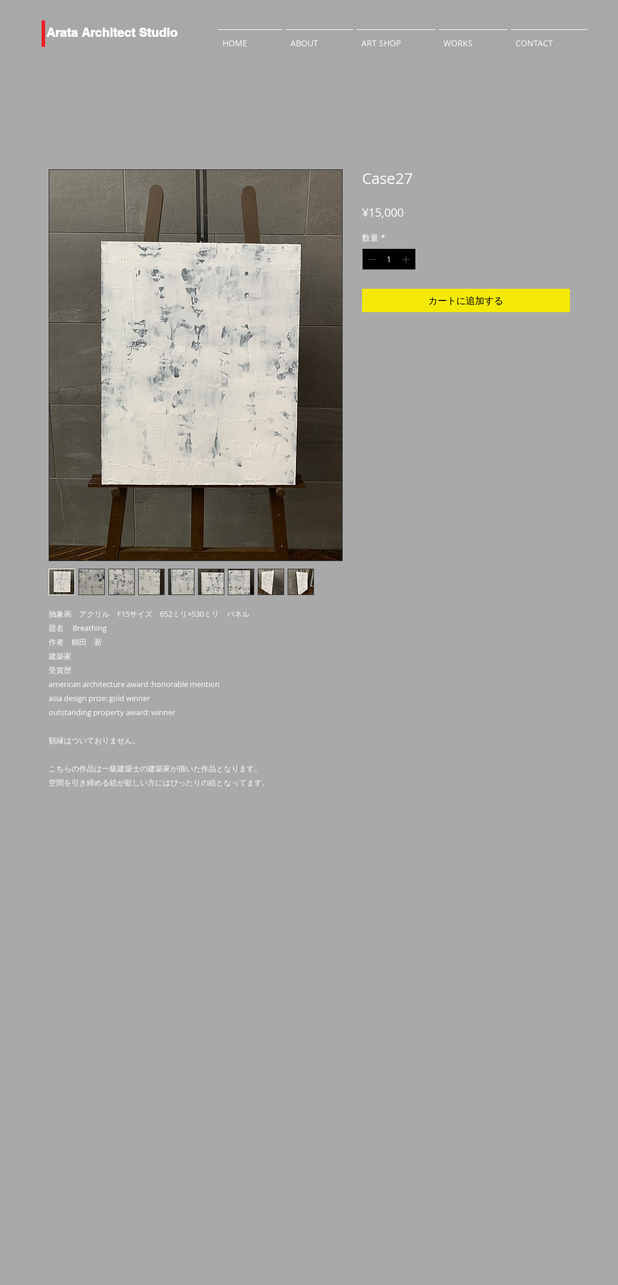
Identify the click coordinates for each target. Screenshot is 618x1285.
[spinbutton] (389, 259)
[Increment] (407, 259)
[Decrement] (371, 259)
